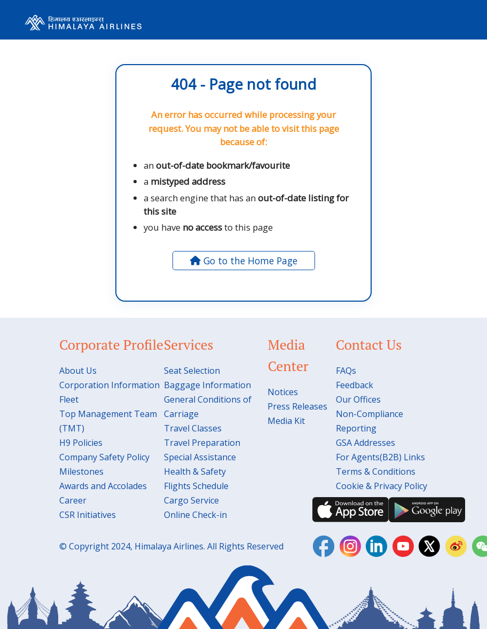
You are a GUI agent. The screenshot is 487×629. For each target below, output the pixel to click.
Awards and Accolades (103, 486)
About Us (78, 370)
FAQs (346, 370)
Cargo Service (191, 500)
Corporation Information (109, 385)
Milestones (81, 471)
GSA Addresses (365, 443)
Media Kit (286, 421)
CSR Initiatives (87, 515)
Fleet (68, 399)
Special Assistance (200, 457)
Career (73, 500)
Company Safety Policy (104, 457)
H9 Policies (81, 443)
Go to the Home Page (243, 260)
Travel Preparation (202, 443)
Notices (283, 392)
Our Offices (358, 399)
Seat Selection (192, 370)
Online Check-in (195, 515)
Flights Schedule (196, 486)
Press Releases (297, 406)
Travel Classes (193, 428)
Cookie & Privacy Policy (381, 486)
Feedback (354, 385)
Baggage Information (207, 385)
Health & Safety (195, 471)
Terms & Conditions (375, 471)
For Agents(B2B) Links (380, 457)
